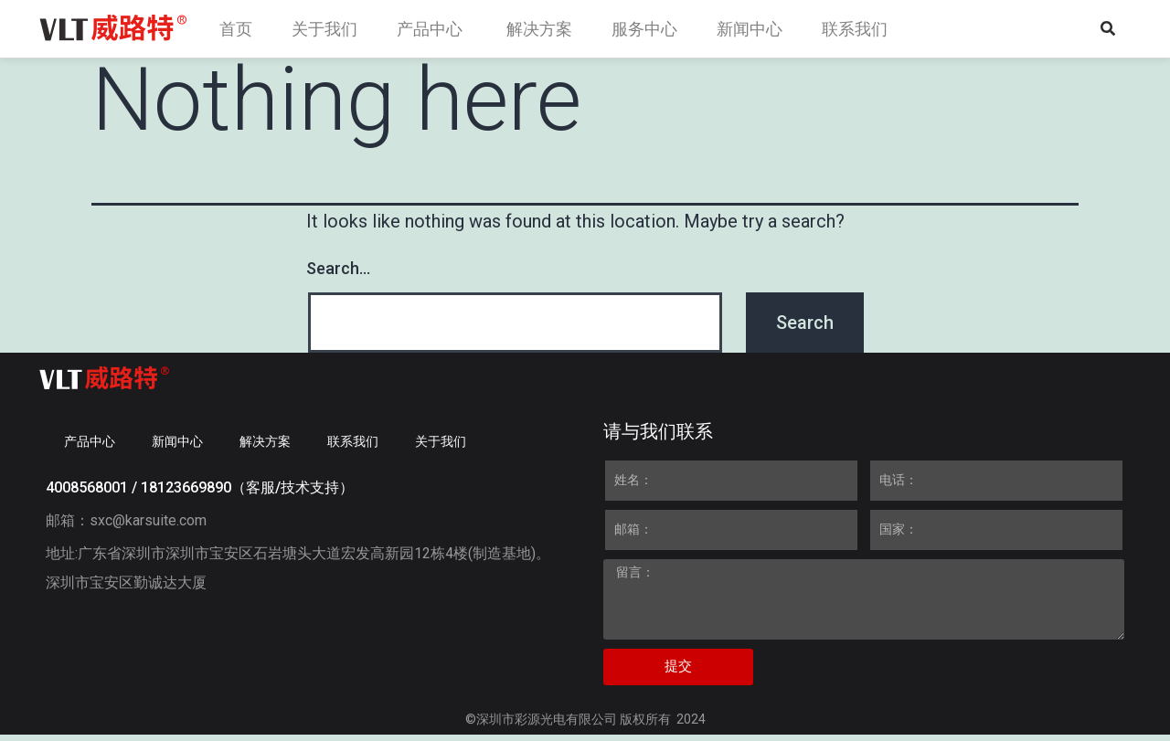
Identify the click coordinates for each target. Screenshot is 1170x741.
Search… (338, 275)
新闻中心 (177, 447)
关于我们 (440, 447)
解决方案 (265, 447)
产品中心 (89, 447)
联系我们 (352, 447)
